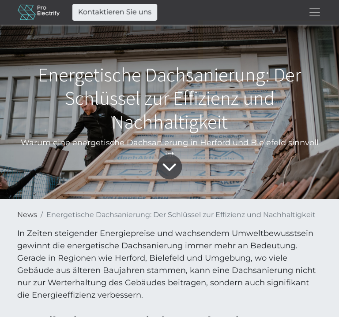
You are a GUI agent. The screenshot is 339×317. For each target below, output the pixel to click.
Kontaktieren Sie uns (114, 12)
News (27, 214)
